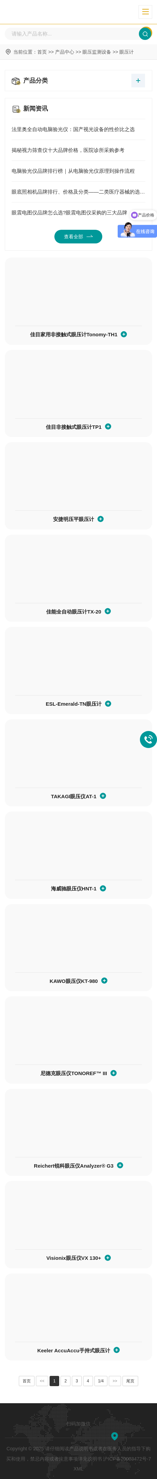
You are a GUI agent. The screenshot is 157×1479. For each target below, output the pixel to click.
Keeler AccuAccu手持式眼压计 (73, 1350)
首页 (42, 52)
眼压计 (126, 52)
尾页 (130, 1381)
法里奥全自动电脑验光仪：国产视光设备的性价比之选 (78, 129)
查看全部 (78, 236)
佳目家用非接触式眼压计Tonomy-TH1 (74, 334)
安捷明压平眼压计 (73, 519)
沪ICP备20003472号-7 (127, 1459)
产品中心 (64, 52)
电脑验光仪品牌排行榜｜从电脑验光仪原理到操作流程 (78, 171)
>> (115, 1381)
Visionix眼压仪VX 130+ (73, 1258)
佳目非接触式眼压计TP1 (74, 427)
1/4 (101, 1381)
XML (78, 1468)
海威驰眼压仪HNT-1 (73, 888)
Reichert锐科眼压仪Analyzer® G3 (74, 1166)
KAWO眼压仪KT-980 (74, 981)
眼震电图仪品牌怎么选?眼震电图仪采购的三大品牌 (78, 213)
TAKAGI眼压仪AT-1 (73, 796)
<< (42, 1381)
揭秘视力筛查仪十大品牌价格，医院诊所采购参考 (78, 150)
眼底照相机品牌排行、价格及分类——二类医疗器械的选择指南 (78, 192)
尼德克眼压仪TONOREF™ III (73, 1073)
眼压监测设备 (96, 52)
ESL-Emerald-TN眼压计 (74, 704)
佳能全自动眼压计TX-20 (73, 612)
